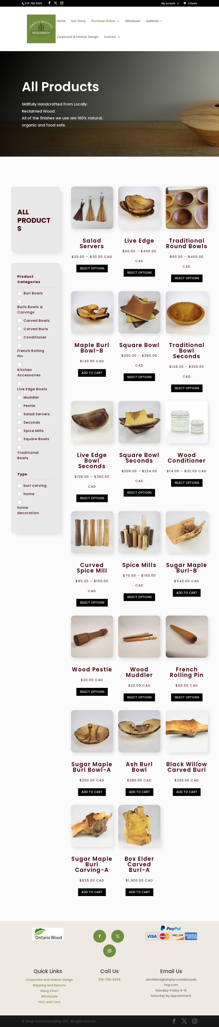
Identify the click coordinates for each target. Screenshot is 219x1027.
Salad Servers (37, 414)
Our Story (78, 21)
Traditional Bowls (28, 455)
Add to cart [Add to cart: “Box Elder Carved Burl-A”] (139, 892)
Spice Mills (34, 430)
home (29, 493)
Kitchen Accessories (29, 372)
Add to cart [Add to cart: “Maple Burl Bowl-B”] (91, 373)
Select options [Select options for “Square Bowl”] (139, 377)
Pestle (29, 405)
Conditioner (35, 337)
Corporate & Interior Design (77, 37)
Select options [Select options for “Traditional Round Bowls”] (187, 278)
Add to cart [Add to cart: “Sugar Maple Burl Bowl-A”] (91, 792)
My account (168, 3)
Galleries (152, 21)
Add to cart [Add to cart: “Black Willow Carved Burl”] (186, 792)
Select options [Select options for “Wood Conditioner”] (187, 483)
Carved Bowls (37, 320)
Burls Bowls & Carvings (30, 309)
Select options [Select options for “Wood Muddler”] (139, 697)
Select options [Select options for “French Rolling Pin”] (187, 697)
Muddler (31, 397)
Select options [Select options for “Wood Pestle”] (92, 692)
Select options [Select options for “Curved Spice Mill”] (92, 602)
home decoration (28, 510)
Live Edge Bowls (32, 389)
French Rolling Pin (30, 353)
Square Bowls (36, 438)
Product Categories (28, 279)
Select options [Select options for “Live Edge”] (139, 272)
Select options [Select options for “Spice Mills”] (139, 597)
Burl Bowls (33, 293)
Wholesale (132, 21)
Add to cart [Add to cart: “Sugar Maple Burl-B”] (186, 593)
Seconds (32, 422)
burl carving (35, 485)
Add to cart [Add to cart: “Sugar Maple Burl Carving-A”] (91, 892)
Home (61, 21)
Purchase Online (103, 21)
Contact (110, 37)
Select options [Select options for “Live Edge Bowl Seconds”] (92, 498)
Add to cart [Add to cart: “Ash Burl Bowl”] (139, 792)
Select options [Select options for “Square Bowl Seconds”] (139, 492)
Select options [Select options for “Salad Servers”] (92, 268)
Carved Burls (36, 329)
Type (22, 474)
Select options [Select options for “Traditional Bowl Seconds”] (187, 388)
